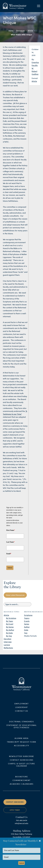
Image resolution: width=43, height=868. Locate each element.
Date (26, 630)
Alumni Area (21, 741)
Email (8, 554)
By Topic (9, 621)
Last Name (10, 542)
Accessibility (21, 748)
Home (10, 30)
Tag (25, 633)
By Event (9, 624)
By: (33, 59)
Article (30, 30)
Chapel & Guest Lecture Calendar (21, 767)
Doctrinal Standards (21, 724)
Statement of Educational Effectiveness (21, 729)
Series (26, 624)
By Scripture (11, 618)
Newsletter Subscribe (21, 759)
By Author (10, 630)
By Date (9, 633)
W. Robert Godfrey (35, 71)
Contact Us (21, 713)
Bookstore (21, 779)
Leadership (21, 710)
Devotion (7, 639)
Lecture (7, 645)
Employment (21, 706)
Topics (26, 618)
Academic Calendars (21, 786)
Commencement (21, 783)
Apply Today (15, 813)
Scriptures (28, 615)
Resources (20, 30)
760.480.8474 (21, 823)
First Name (10, 530)
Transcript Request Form (21, 744)
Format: (35, 78)
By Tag (9, 636)
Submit (10, 568)
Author (27, 627)
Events (26, 621)
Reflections (8, 647)
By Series (10, 627)
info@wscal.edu (21, 826)
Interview (8, 642)
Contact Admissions (21, 762)
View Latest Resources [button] (15, 595)
